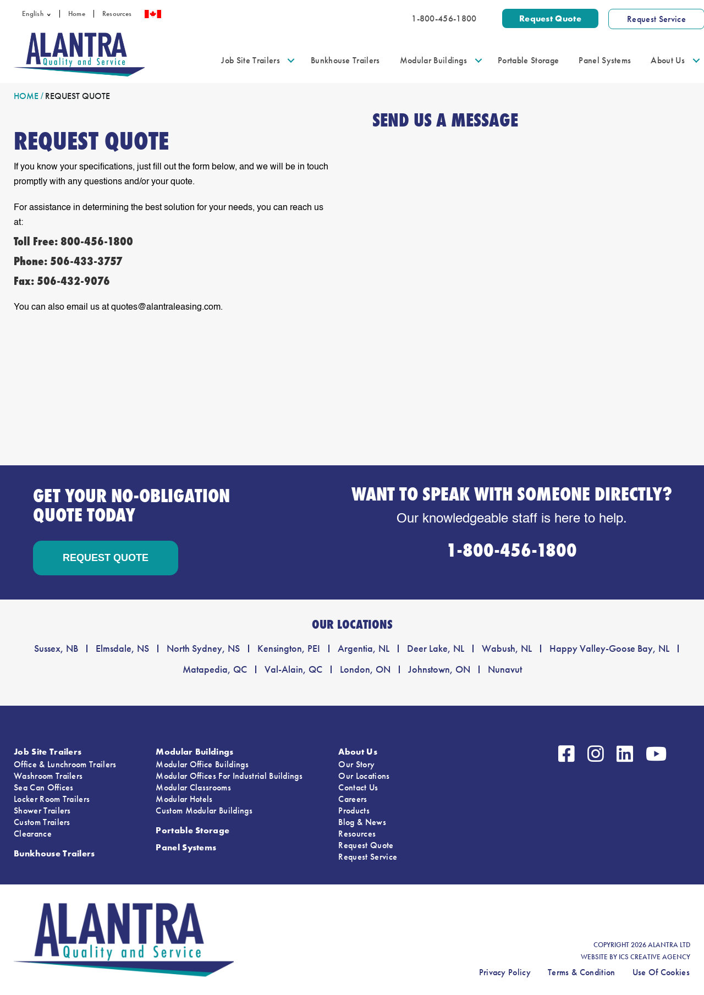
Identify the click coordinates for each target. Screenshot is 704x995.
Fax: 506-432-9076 (62, 281)
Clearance (33, 833)
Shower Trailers (42, 810)
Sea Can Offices (44, 787)
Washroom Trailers (48, 776)
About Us (668, 60)
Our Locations (363, 776)
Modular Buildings (433, 60)
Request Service (367, 856)
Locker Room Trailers (52, 799)
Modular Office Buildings (202, 764)
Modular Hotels (184, 799)
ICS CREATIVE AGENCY (654, 957)
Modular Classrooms (193, 787)
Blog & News (362, 822)
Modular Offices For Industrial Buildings (229, 776)
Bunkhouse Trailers (345, 60)
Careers (352, 799)
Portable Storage (528, 60)
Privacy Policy (505, 972)
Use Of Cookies (661, 972)
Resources (116, 14)
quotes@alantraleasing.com (166, 307)
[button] (51, 14)
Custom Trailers (42, 822)
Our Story (356, 764)
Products (354, 810)
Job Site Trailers (250, 60)
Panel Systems (605, 60)
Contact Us (358, 787)
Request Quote (365, 845)
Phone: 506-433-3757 (68, 261)
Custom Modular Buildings (204, 810)
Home (76, 14)
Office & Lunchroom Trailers (65, 764)
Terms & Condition (581, 972)
